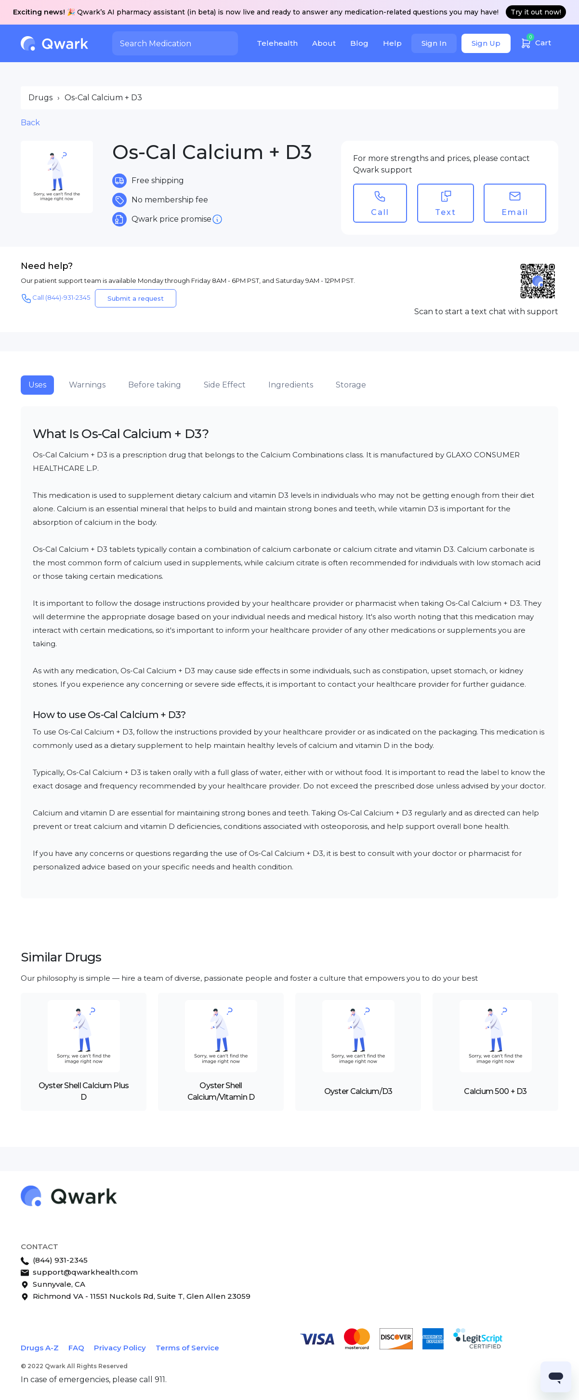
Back (30, 122)
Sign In (434, 43)
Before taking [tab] (154, 384)
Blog (359, 43)
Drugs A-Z (40, 1347)
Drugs (40, 97)
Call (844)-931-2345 (55, 298)
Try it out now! (536, 12)
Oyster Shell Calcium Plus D (84, 1091)
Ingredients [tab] (290, 384)
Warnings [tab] (87, 384)
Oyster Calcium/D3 (358, 1091)
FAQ (76, 1347)
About (324, 43)
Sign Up (486, 43)
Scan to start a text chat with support (486, 311)
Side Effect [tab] (225, 384)
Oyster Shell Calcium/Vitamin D (221, 1091)
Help (392, 43)
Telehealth (277, 43)
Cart (535, 41)
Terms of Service (187, 1347)
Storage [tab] (351, 384)
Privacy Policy (120, 1347)
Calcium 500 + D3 (495, 1091)
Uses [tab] (37, 384)
